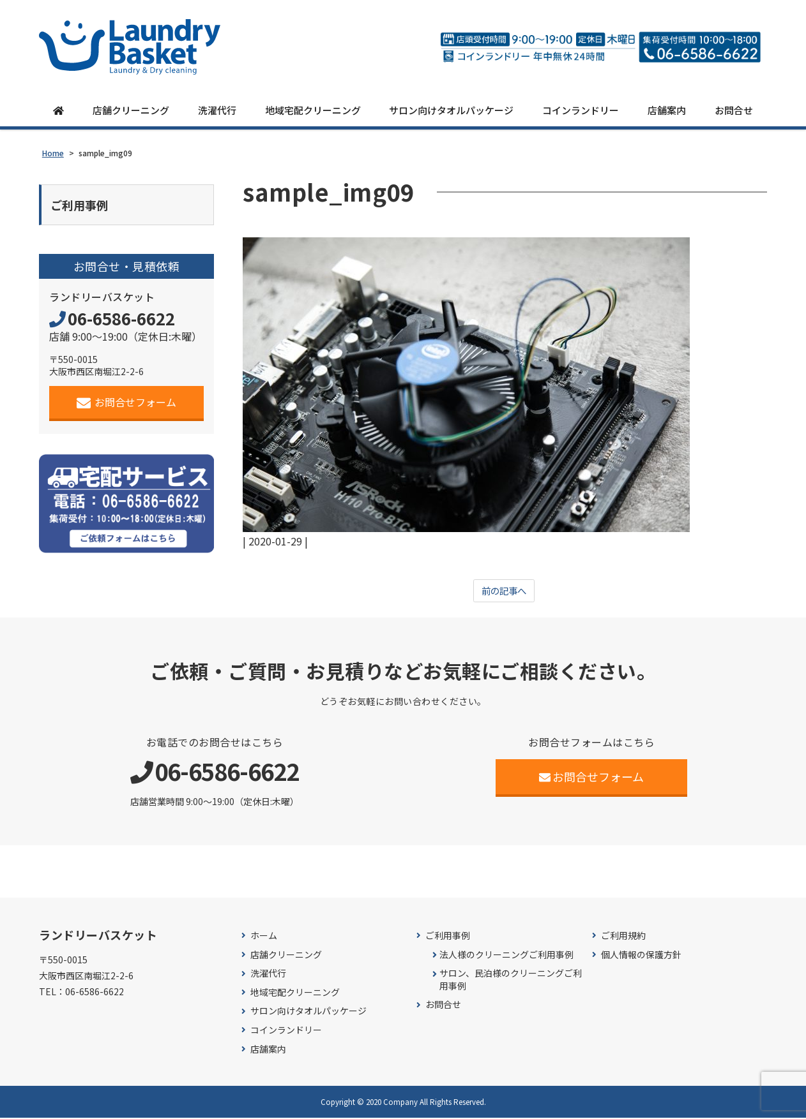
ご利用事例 (447, 937)
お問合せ (734, 110)
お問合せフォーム (127, 404)
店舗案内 (667, 110)
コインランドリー (580, 110)
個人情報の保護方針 (641, 955)
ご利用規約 (623, 937)
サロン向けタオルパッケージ (451, 110)
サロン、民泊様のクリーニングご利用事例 (510, 980)
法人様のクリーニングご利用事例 (506, 955)
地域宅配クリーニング (313, 110)
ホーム (263, 937)
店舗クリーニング (131, 110)
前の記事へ (503, 591)
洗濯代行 (217, 110)
